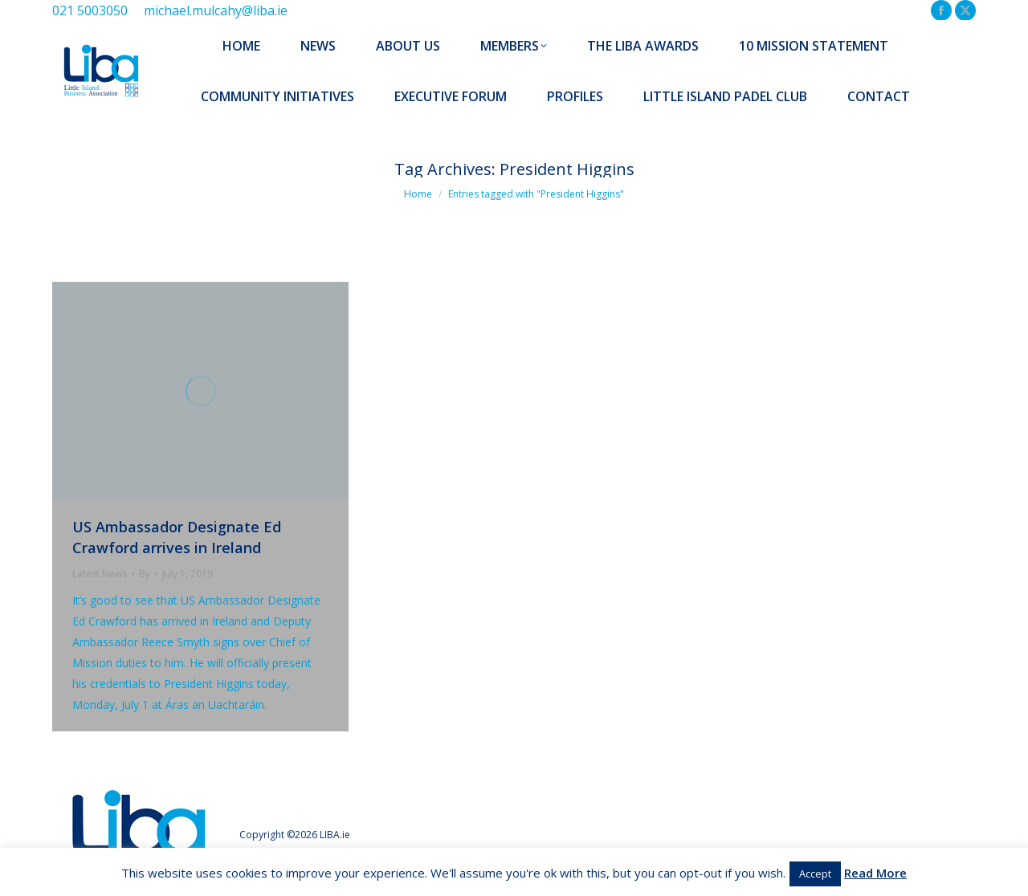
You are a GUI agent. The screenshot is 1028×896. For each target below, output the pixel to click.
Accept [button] (815, 873)
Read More (875, 873)
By (144, 573)
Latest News (99, 573)
